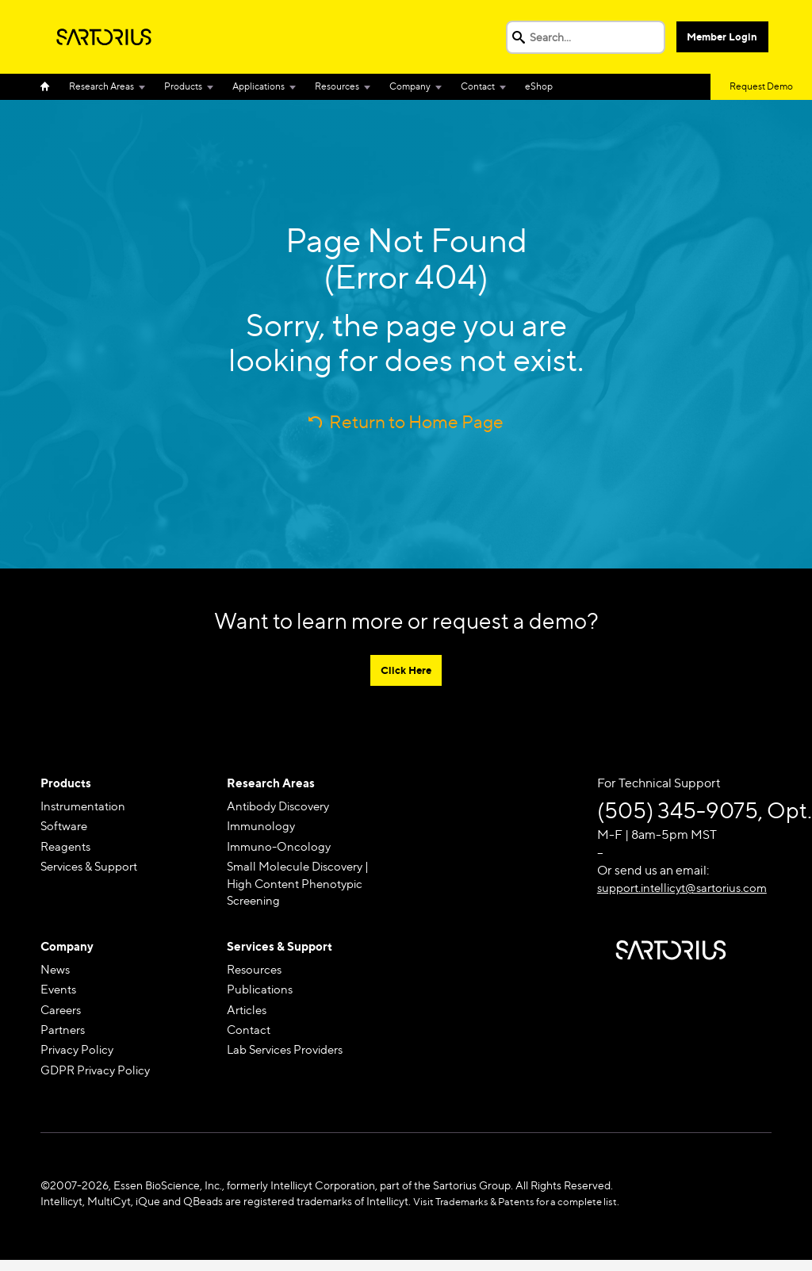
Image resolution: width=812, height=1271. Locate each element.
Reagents (67, 849)
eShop (539, 86)
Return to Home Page (416, 421)
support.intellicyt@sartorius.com (689, 889)
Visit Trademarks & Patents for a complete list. (524, 1212)
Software (65, 828)
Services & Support (93, 870)
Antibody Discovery (283, 807)
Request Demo (761, 86)
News (56, 976)
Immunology (262, 828)
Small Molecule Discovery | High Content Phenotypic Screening (302, 888)
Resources (337, 86)
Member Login (723, 37)
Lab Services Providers (291, 1059)
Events (59, 997)
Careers (63, 1018)
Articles (248, 1018)
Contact (478, 86)
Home (49, 87)
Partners (64, 1039)
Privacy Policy (79, 1059)
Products (183, 86)
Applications (258, 86)
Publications (262, 997)
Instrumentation (86, 807)
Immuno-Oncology (281, 849)
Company (410, 86)
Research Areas (101, 86)
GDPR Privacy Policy (98, 1081)
